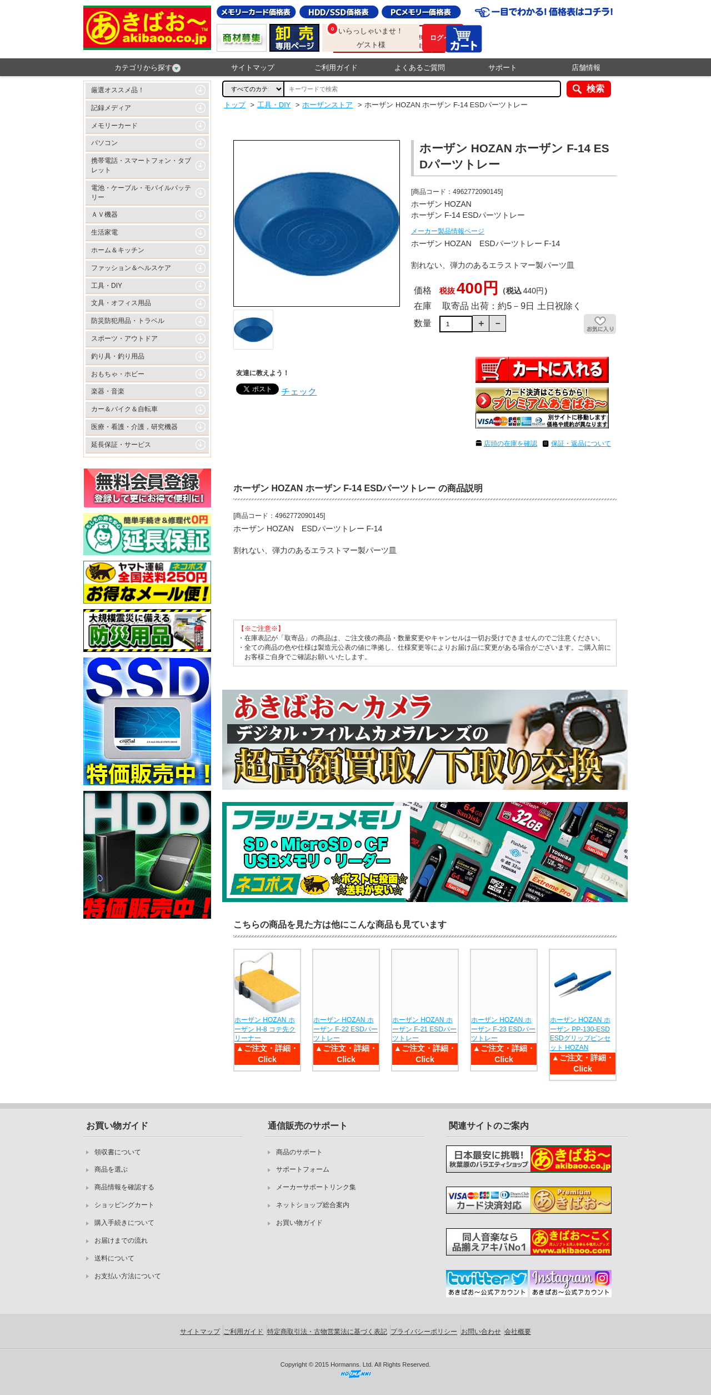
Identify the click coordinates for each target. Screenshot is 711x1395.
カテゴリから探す (147, 67)
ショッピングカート (124, 1205)
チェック (299, 391)
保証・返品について (581, 443)
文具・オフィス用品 (121, 303)
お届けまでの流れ (121, 1240)
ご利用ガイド (336, 67)
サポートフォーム (302, 1169)
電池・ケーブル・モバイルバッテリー (141, 192)
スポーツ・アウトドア (124, 338)
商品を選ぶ (111, 1169)
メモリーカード (114, 125)
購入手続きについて (124, 1223)
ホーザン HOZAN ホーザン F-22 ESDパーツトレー (345, 1029)
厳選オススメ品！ (117, 90)
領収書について (117, 1152)
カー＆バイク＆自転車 (124, 409)
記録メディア (111, 108)
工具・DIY (106, 286)
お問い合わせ (481, 1331)
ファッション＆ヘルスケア (131, 268)
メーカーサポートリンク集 (316, 1187)
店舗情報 (586, 67)
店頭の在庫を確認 (510, 443)
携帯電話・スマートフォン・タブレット (141, 165)
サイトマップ (252, 67)
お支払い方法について (127, 1276)
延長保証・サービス (121, 445)
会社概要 (517, 1331)
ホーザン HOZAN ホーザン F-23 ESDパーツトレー (503, 1029)
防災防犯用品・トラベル (127, 321)
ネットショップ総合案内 (312, 1205)
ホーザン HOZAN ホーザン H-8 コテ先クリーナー (265, 1029)
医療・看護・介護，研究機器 (134, 427)
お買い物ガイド (299, 1223)
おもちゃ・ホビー (117, 374)
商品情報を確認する (124, 1187)
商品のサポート (299, 1152)
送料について (114, 1258)
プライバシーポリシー (423, 1331)
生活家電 (104, 232)
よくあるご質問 (419, 67)
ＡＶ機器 (104, 214)
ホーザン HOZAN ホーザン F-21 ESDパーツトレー (424, 1029)
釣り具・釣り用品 (117, 356)
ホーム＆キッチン (117, 250)
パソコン (104, 143)
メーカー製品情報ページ (447, 231)
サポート (502, 67)
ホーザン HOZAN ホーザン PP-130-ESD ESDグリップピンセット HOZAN (580, 1034)
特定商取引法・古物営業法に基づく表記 (327, 1331)
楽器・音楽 (107, 391)
